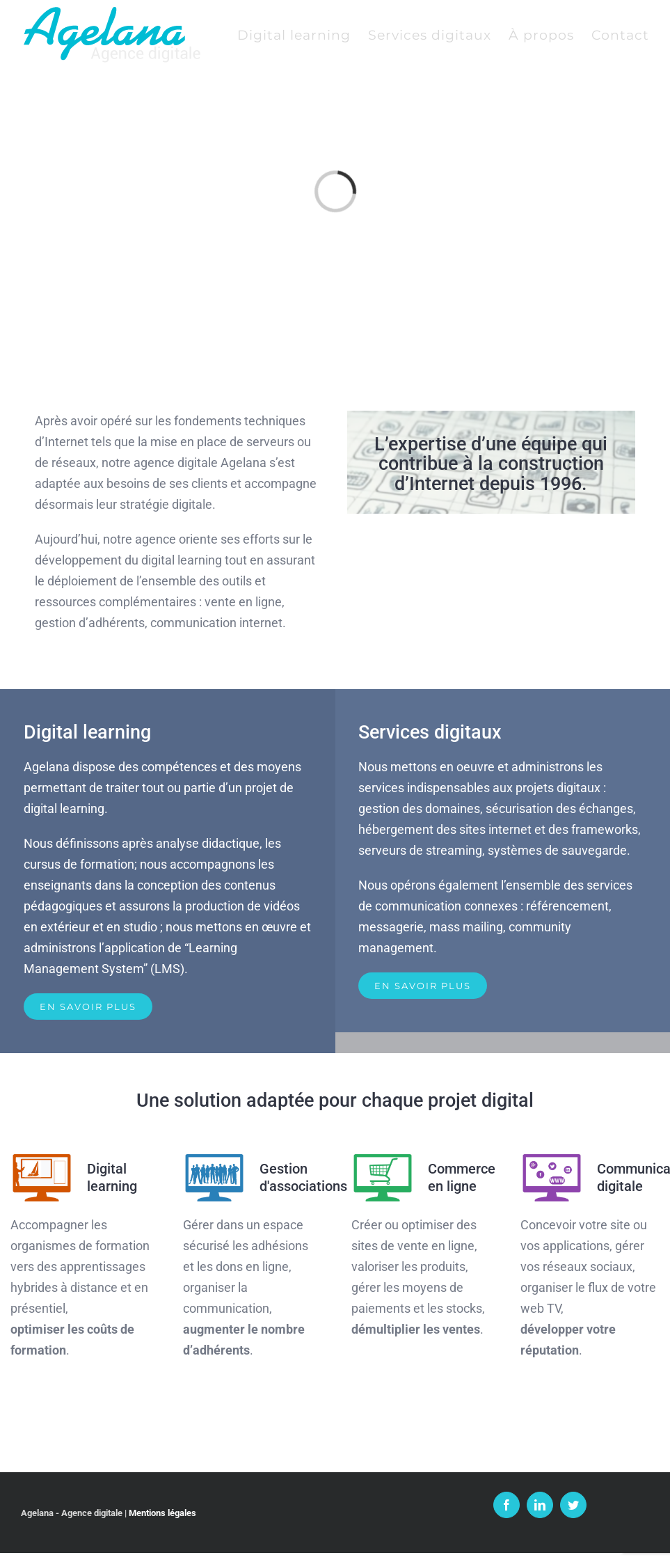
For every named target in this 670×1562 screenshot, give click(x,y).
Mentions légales (162, 1513)
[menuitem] (302, 35)
